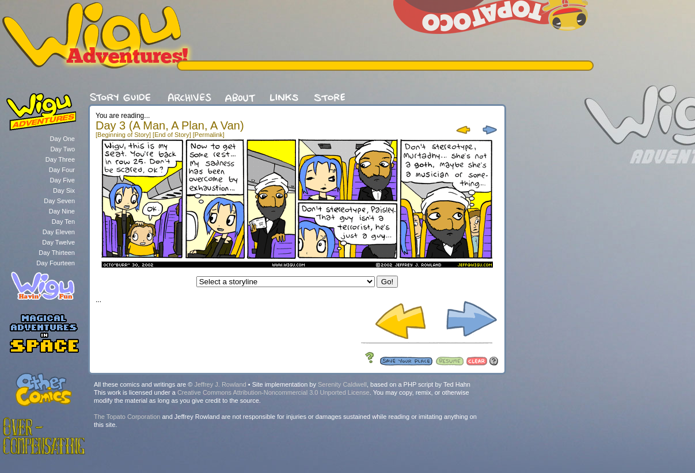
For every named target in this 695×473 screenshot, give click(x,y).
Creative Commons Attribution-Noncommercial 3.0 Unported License (273, 392)
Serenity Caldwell (342, 384)
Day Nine (62, 211)
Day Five (62, 180)
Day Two (62, 149)
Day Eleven (59, 231)
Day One (62, 138)
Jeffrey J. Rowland (220, 384)
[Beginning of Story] (123, 134)
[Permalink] (209, 134)
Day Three (60, 159)
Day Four (62, 169)
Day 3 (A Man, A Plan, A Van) (170, 125)
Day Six (64, 190)
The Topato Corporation (127, 416)
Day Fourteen (55, 263)
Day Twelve (58, 242)
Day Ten (63, 221)
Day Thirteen (57, 252)
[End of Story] (172, 134)
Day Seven (59, 200)
